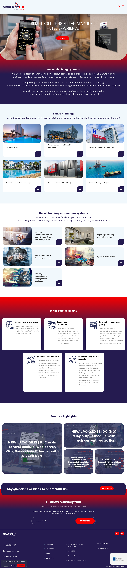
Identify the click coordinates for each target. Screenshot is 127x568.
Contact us (50, 556)
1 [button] (62, 50)
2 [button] (65, 50)
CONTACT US (106, 488)
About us (49, 543)
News (48, 552)
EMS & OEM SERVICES (75, 554)
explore (63, 39)
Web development (115, 565)
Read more (21, 565)
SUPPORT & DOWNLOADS (76, 559)
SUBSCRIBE (85, 519)
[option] (63, 36)
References (50, 547)
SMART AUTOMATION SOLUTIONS (74, 544)
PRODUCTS (70, 549)
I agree (13, 565)
